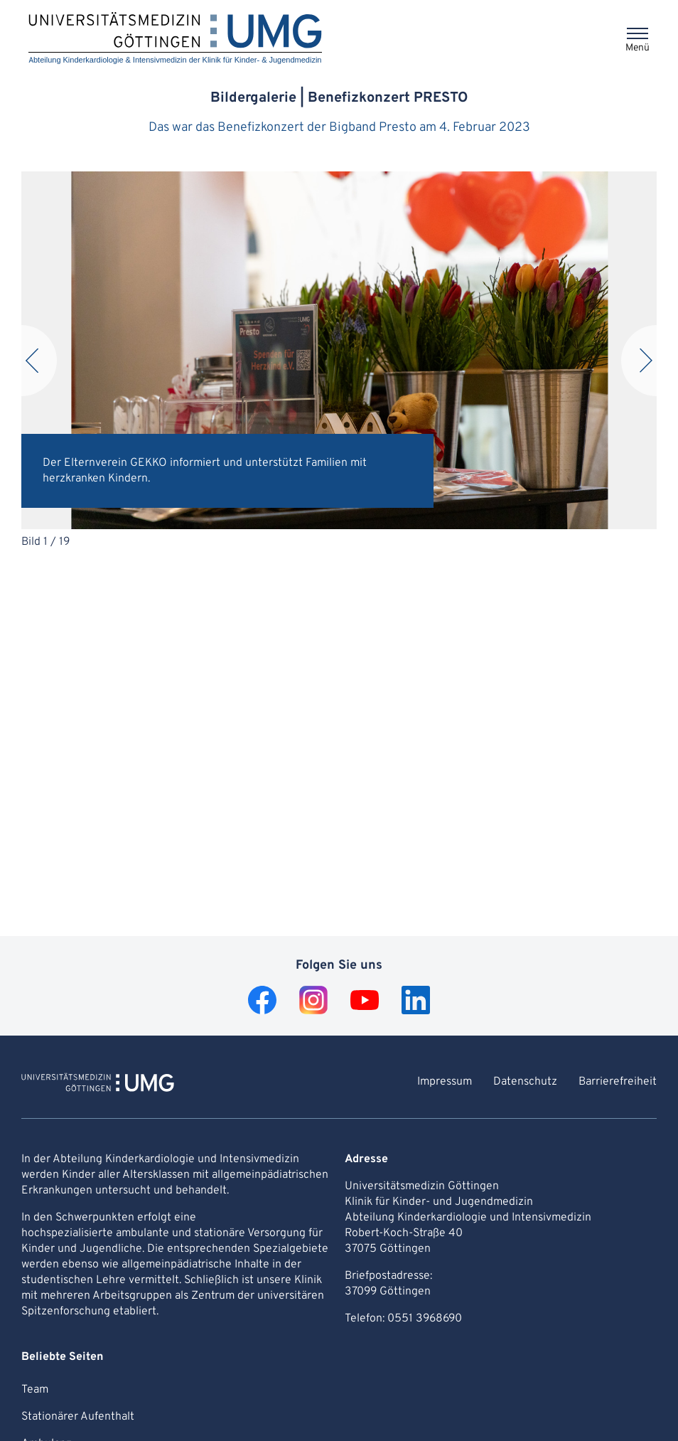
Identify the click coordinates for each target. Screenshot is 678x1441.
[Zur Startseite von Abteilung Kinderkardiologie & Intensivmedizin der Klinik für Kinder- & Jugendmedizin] (97, 1085)
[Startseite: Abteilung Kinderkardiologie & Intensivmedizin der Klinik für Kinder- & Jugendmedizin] (175, 38)
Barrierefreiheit (618, 1082)
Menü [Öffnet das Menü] (637, 48)
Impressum (444, 1082)
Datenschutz (525, 1082)
